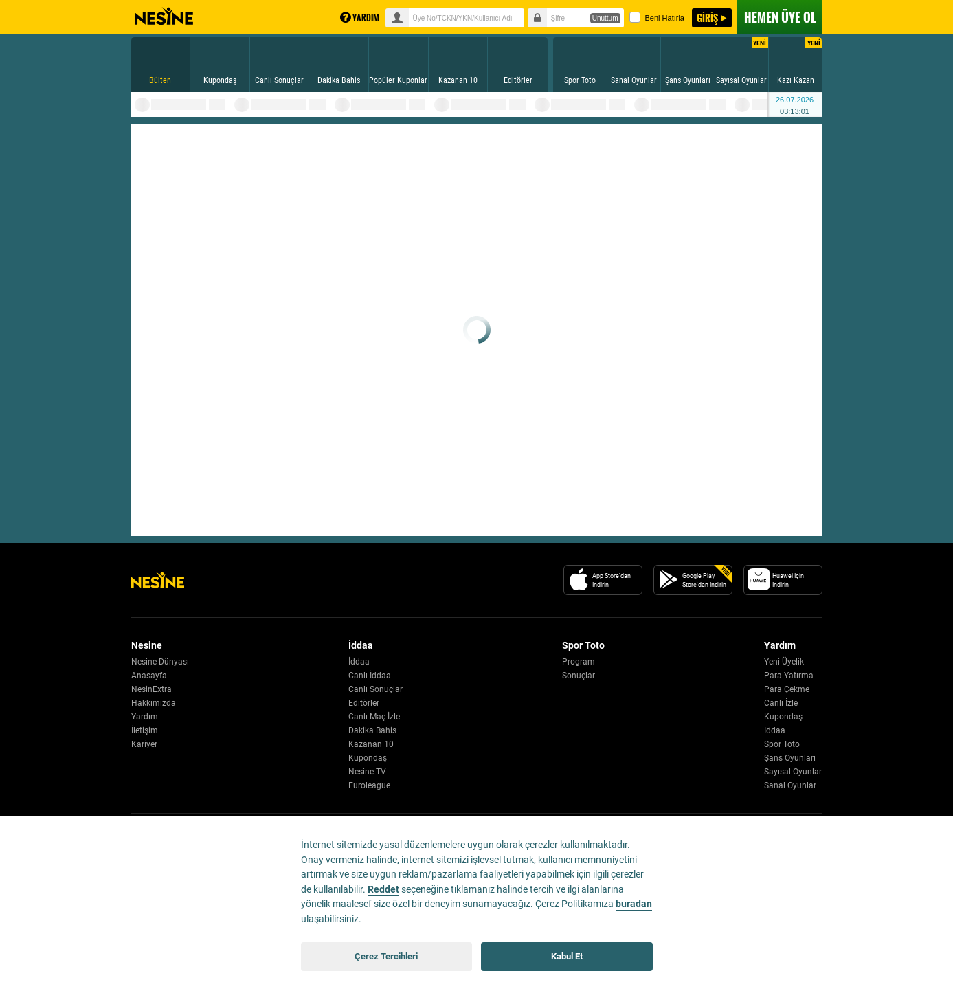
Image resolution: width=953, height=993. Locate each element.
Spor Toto (782, 744)
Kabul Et (567, 956)
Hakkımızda (153, 703)
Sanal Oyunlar (790, 785)
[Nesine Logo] (157, 580)
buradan (634, 904)
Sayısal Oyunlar (793, 772)
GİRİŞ (707, 17)
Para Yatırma (789, 675)
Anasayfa (149, 675)
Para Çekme (786, 689)
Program (578, 662)
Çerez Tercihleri (386, 956)
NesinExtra (151, 689)
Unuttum (605, 18)
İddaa (359, 662)
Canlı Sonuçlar (375, 689)
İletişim (144, 730)
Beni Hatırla (656, 17)
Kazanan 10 (371, 744)
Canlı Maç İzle (374, 717)
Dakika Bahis (372, 730)
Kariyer (144, 744)
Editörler (363, 703)
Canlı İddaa (369, 675)
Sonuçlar (578, 675)
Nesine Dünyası (160, 662)
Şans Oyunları (790, 758)
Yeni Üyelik (784, 662)
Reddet (383, 889)
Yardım (144, 717)
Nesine (164, 16)
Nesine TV (367, 772)
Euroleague (369, 785)
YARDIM (359, 17)
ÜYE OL (780, 17)
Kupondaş (367, 758)
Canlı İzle (781, 703)
